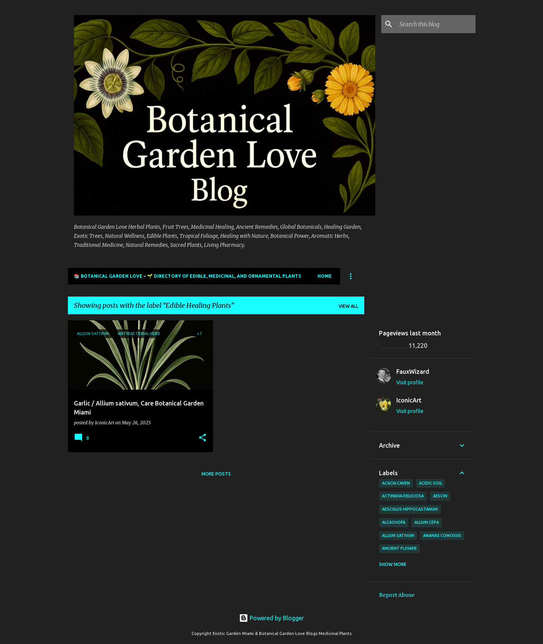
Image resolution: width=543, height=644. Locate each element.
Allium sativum (398, 535)
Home (325, 276)
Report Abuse (396, 595)
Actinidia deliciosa (403, 496)
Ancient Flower (399, 548)
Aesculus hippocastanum (410, 509)
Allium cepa (426, 522)
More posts (216, 473)
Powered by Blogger (271, 618)
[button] (202, 438)
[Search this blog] (436, 24)
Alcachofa (393, 522)
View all (348, 306)
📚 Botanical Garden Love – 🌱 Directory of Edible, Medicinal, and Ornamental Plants (187, 276)
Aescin (440, 496)
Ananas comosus (442, 535)
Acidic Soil (430, 483)
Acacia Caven (396, 483)
